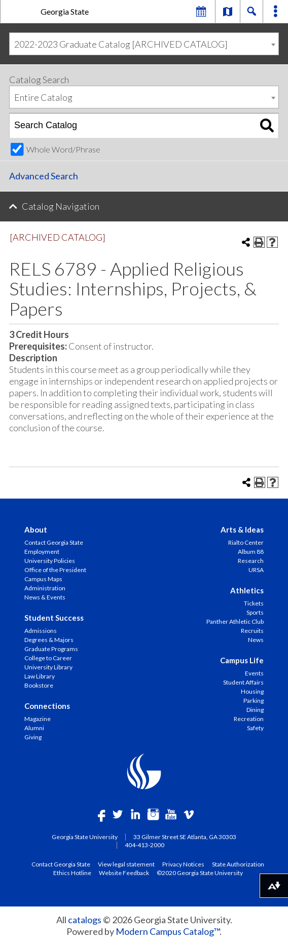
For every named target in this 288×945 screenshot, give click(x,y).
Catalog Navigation (60, 206)
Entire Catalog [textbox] (43, 97)
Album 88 (251, 551)
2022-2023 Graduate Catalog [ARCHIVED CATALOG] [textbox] (121, 44)
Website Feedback (124, 872)
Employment (41, 551)
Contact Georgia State (53, 542)
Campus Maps (43, 579)
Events (254, 673)
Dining (255, 709)
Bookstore (38, 685)
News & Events (44, 597)
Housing (252, 691)
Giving (33, 737)
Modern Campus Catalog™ (168, 931)
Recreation (249, 719)
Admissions (40, 630)
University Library (48, 667)
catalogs (84, 919)
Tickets (254, 603)
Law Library (39, 676)
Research (251, 560)
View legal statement (126, 863)
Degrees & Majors (49, 640)
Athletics (247, 590)
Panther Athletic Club (235, 621)
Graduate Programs (51, 649)
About (35, 529)
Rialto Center (246, 542)
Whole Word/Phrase (63, 149)
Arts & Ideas (242, 529)
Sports (255, 612)
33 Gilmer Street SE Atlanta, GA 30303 (184, 837)
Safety (255, 728)
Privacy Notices (183, 863)
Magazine (37, 719)
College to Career (48, 658)
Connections (47, 705)
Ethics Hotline (72, 872)
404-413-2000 (144, 845)
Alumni (34, 728)
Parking (253, 700)
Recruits (252, 630)
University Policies (49, 560)
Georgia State (65, 11)
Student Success (54, 617)
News (256, 640)
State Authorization (238, 863)
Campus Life (242, 660)
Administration (44, 588)
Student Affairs (243, 682)
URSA (256, 570)
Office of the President (55, 570)
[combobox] (144, 43)
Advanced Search (43, 175)
